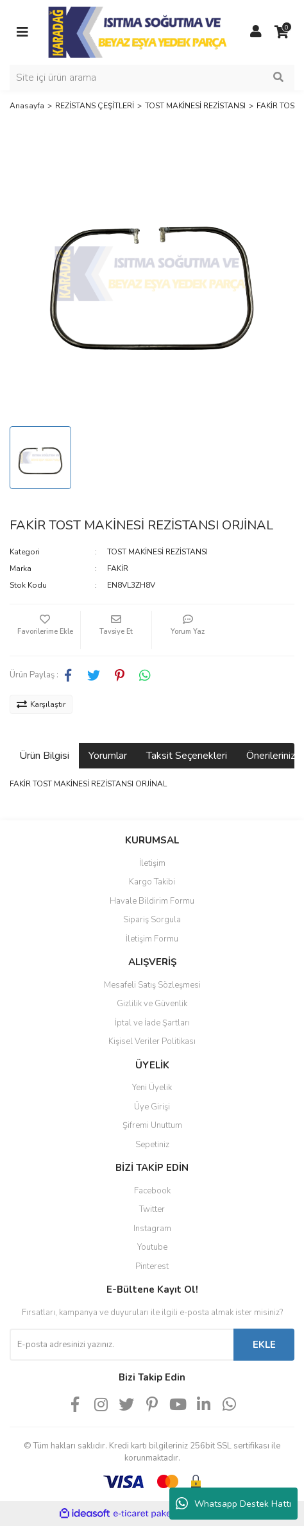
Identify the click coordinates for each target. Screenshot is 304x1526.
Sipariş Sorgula (152, 919)
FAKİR (117, 568)
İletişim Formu (152, 939)
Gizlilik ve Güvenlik (152, 1003)
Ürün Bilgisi (44, 756)
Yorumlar (108, 756)
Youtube (152, 1247)
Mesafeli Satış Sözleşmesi (152, 985)
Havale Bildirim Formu (152, 901)
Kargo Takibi (152, 882)
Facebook (152, 1191)
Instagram (152, 1228)
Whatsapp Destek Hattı (233, 1504)
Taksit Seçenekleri (186, 756)
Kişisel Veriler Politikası (152, 1041)
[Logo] (139, 31)
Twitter (152, 1209)
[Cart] (281, 32)
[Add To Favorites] (45, 630)
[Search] (152, 77)
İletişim (152, 863)
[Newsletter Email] (121, 1345)
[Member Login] (256, 32)
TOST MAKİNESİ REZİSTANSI (157, 552)
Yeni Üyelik (152, 1087)
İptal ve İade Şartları (152, 1023)
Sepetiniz (152, 1144)
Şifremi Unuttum (152, 1125)
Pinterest (152, 1266)
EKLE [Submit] (264, 1344)
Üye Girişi (152, 1107)
